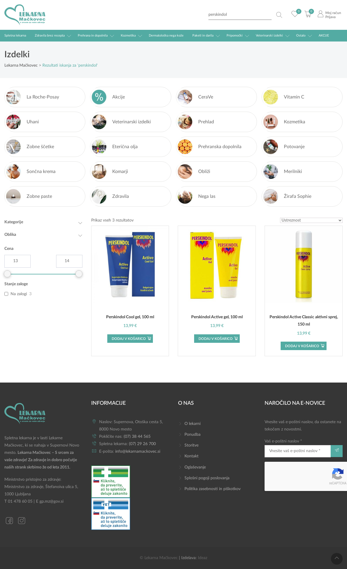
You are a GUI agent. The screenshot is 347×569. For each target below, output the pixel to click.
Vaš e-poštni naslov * (298, 448)
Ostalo (300, 35)
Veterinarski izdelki (269, 35)
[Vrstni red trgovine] (311, 220)
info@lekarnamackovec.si (137, 451)
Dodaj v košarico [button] (129, 338)
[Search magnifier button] (279, 15)
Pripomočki (235, 35)
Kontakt (191, 456)
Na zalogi (19, 294)
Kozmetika (128, 35)
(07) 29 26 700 (142, 444)
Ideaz (202, 558)
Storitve (191, 445)
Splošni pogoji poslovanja (206, 478)
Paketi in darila (202, 35)
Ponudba (192, 435)
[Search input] (240, 15)
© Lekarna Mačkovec (159, 558)
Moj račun (333, 13)
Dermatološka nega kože (166, 35)
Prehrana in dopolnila (93, 35)
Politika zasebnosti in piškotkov (212, 489)
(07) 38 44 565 (137, 437)
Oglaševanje (195, 467)
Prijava (330, 17)
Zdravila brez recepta (50, 35)
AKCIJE (324, 35)
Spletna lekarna (15, 35)
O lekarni (192, 424)
